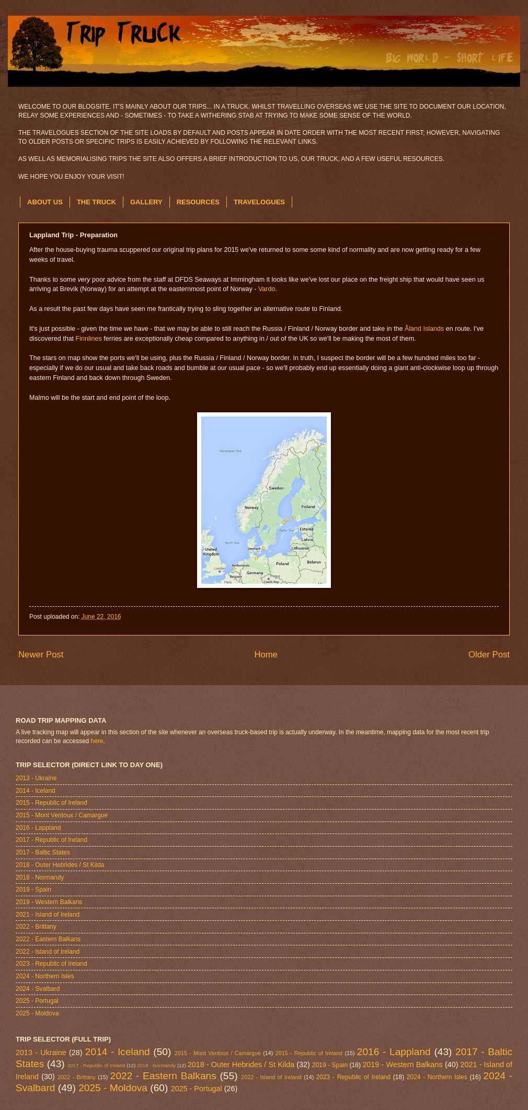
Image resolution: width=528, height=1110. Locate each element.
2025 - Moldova (37, 1013)
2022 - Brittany (36, 926)
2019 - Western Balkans (49, 902)
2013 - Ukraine (36, 778)
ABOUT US (45, 202)
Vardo (267, 289)
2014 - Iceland (35, 790)
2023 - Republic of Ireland (51, 963)
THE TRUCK (96, 202)
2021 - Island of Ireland (47, 914)
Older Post (489, 655)
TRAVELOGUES (259, 202)
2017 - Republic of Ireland (51, 839)
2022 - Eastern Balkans (48, 939)
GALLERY (146, 202)
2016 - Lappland (38, 827)
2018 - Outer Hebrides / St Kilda (60, 865)
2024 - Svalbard (38, 988)
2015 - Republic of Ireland (51, 802)
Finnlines (89, 338)
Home (266, 655)
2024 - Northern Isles (45, 976)
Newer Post (41, 655)
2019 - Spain (33, 889)
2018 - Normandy (40, 877)
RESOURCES (198, 202)
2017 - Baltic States (43, 852)
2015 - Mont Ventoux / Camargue (62, 815)
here (97, 741)
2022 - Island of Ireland (47, 951)
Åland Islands (424, 328)
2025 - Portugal (37, 1000)
